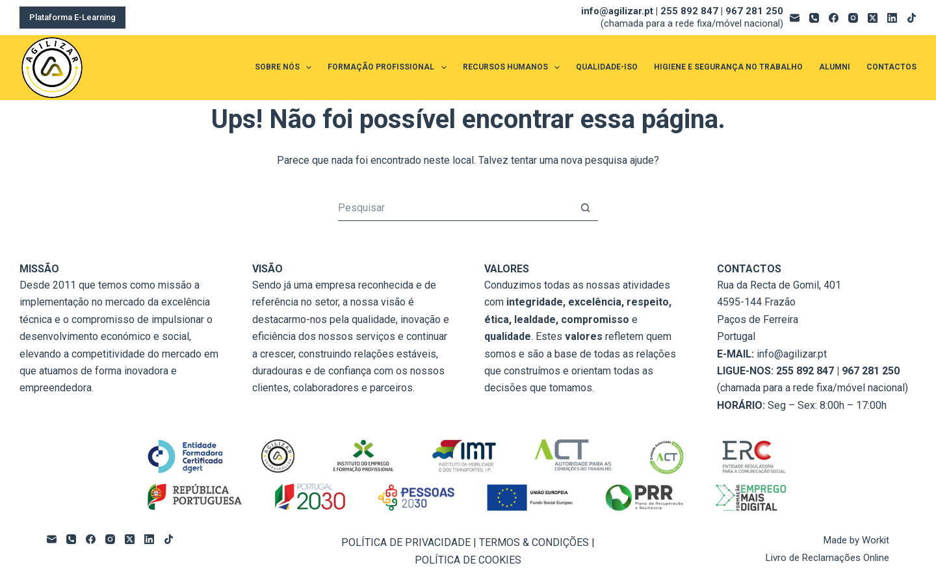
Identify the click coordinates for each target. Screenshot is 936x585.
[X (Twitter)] (873, 18)
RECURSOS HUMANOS (514, 67)
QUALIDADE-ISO (607, 67)
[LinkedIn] (892, 18)
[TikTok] (911, 18)
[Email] (795, 18)
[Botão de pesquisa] (585, 208)
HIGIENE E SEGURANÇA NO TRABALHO (728, 67)
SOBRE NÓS (286, 67)
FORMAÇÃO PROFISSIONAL (389, 67)
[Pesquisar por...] (455, 208)
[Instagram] (853, 18)
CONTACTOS (891, 67)
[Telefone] (814, 18)
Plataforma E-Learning (72, 17)
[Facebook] (833, 18)
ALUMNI (834, 67)
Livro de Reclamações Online (827, 558)
